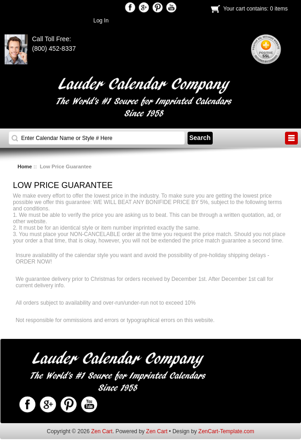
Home (24, 166)
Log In (100, 20)
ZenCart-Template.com (226, 431)
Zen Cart (102, 431)
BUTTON (291, 138)
